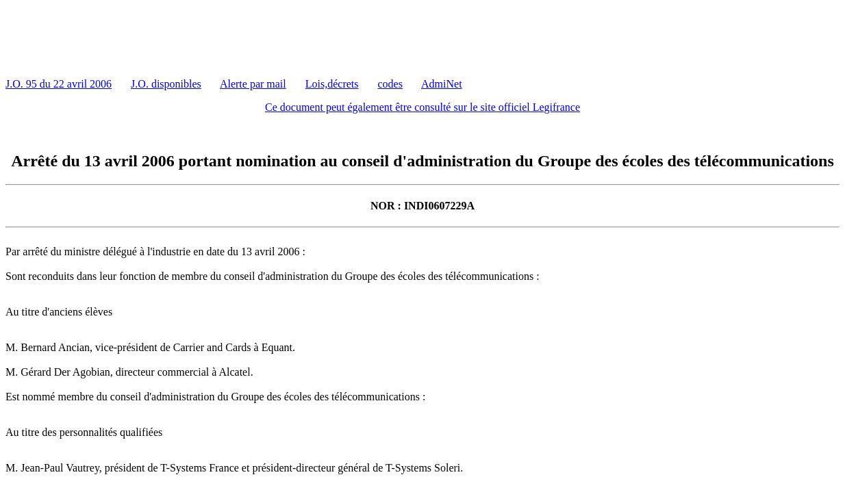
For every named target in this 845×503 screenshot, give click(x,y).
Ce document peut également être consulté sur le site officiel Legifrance (422, 107)
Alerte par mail (253, 84)
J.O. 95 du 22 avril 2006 (58, 84)
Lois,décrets (332, 84)
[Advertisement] (254, 36)
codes (390, 84)
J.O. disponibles (166, 84)
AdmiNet (441, 84)
